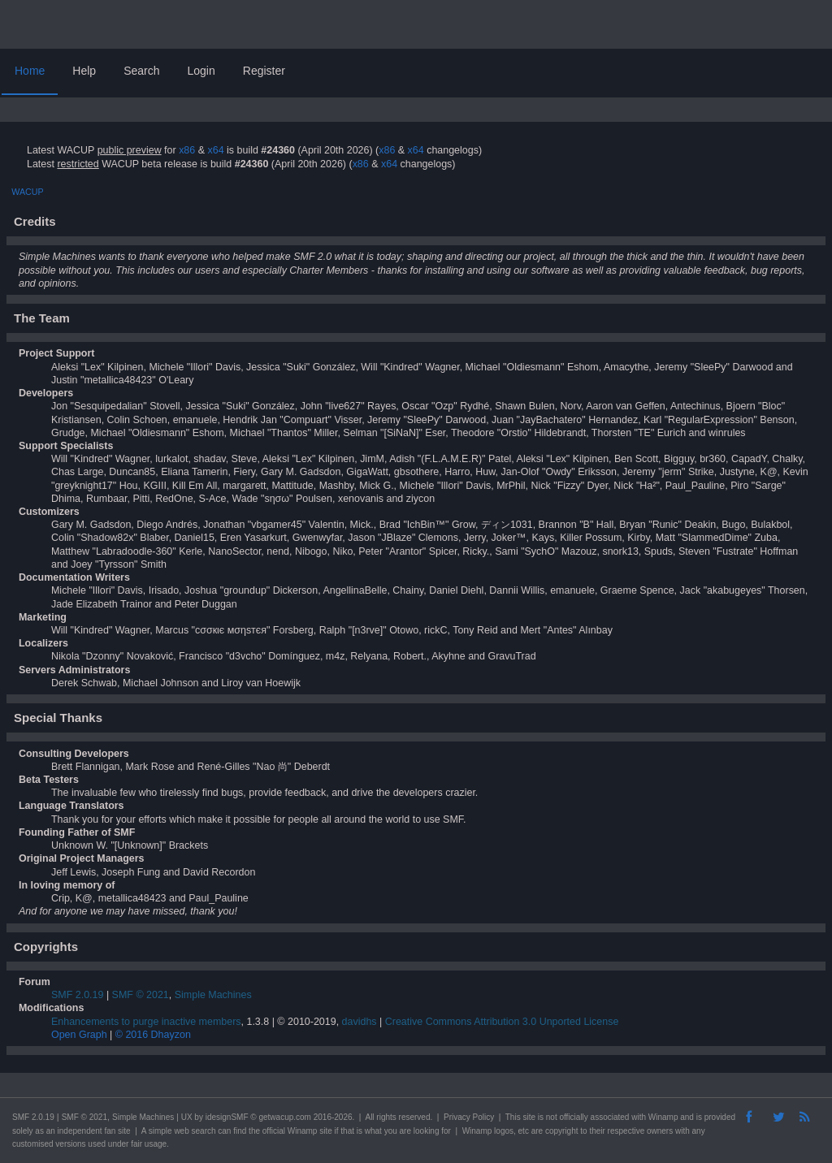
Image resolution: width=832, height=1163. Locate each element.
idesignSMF (227, 1117)
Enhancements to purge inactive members (146, 1021)
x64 (215, 150)
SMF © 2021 (140, 995)
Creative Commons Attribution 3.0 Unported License (502, 1021)
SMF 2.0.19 (77, 995)
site (528, 1117)
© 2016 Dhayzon (153, 1034)
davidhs (359, 1021)
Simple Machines (213, 995)
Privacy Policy (469, 1117)
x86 (187, 150)
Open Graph (79, 1034)
